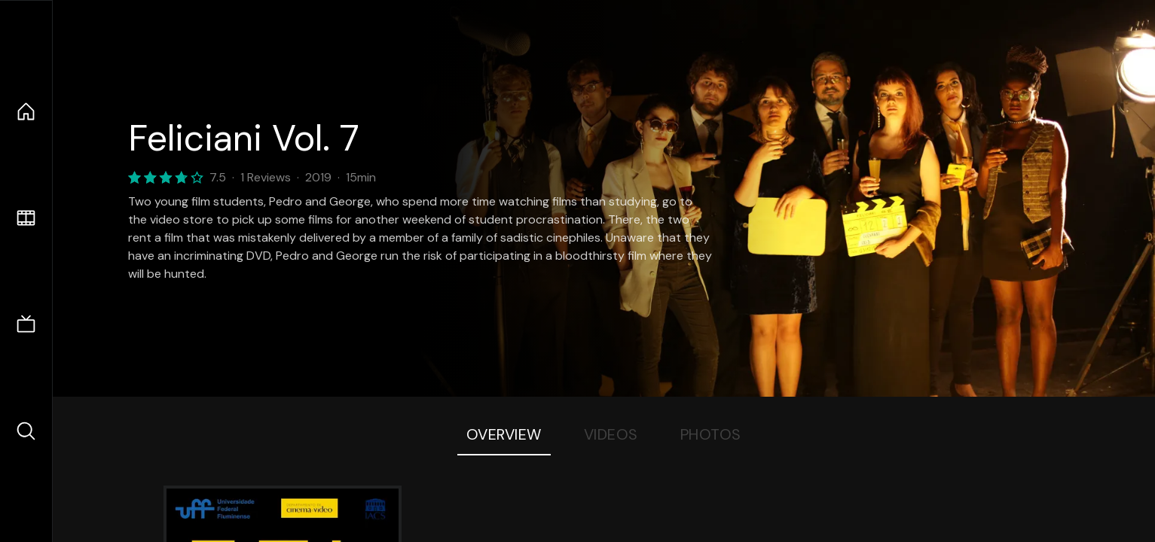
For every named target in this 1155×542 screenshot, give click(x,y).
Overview (504, 434)
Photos (710, 434)
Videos (611, 434)
